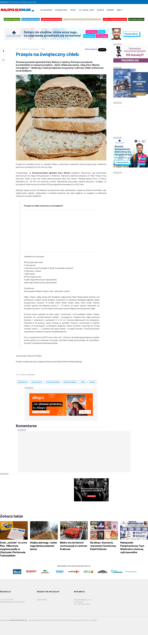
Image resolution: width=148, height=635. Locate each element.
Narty (120, 10)
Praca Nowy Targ (59, 620)
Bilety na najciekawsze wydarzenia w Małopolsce (82, 19)
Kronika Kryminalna (136, 19)
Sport (73, 10)
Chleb (83, 382)
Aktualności (46, 10)
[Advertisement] (130, 208)
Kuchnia (92, 382)
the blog (92, 620)
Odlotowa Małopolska (30, 19)
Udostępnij (91, 49)
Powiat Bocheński (52, 382)
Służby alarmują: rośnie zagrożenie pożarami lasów (43, 545)
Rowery (110, 10)
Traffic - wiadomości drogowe (115, 19)
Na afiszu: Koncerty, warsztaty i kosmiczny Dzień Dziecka (103, 545)
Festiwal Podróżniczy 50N (51, 19)
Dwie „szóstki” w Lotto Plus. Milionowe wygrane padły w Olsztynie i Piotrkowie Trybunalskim (13, 549)
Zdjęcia (100, 10)
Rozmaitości (61, 10)
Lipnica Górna (36, 382)
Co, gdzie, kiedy (86, 10)
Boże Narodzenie (70, 382)
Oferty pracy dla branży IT (77, 620)
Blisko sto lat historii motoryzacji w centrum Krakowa (73, 545)
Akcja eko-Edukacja (12, 19)
